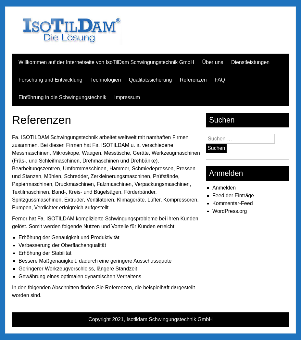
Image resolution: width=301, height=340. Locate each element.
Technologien (105, 80)
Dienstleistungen (250, 62)
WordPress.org (229, 211)
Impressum (127, 97)
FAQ (220, 80)
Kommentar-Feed (232, 203)
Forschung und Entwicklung (50, 80)
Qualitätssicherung (150, 80)
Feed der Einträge (233, 195)
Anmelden (224, 187)
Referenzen (193, 80)
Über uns (212, 62)
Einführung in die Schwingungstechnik (62, 97)
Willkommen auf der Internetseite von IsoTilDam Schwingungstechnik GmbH (106, 62)
